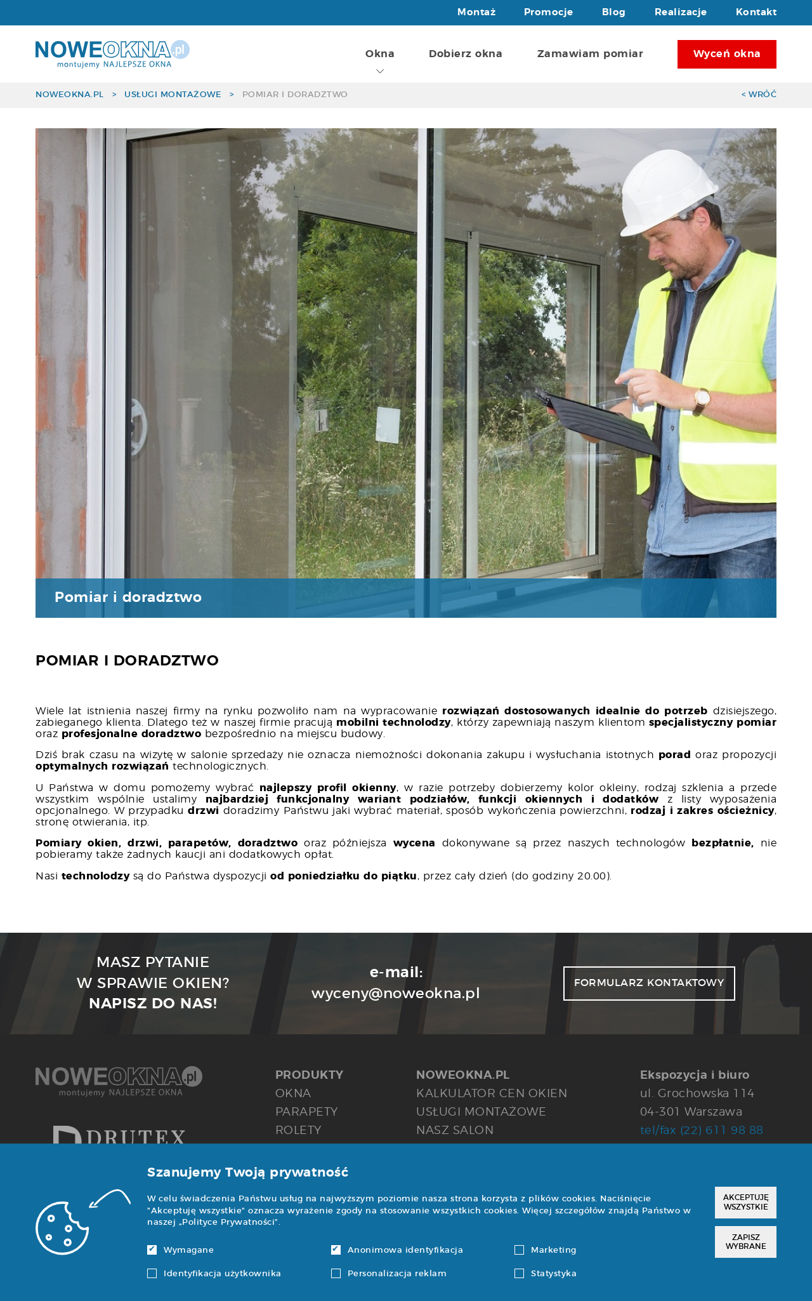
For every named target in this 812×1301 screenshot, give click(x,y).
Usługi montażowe (172, 95)
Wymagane (180, 1250)
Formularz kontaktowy (649, 983)
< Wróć (759, 95)
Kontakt (756, 12)
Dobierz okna (465, 54)
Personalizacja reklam (389, 1274)
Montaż (476, 12)
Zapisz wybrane (746, 1242)
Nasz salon (455, 1130)
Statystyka (545, 1274)
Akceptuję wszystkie (746, 1202)
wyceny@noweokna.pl (395, 993)
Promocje (548, 12)
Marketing (545, 1250)
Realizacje (681, 12)
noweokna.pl (70, 95)
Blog (614, 12)
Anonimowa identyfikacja (397, 1250)
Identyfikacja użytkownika (214, 1274)
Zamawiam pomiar (590, 54)
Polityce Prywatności (228, 1222)
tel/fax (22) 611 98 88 (702, 1130)
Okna (380, 62)
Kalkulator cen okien (491, 1094)
